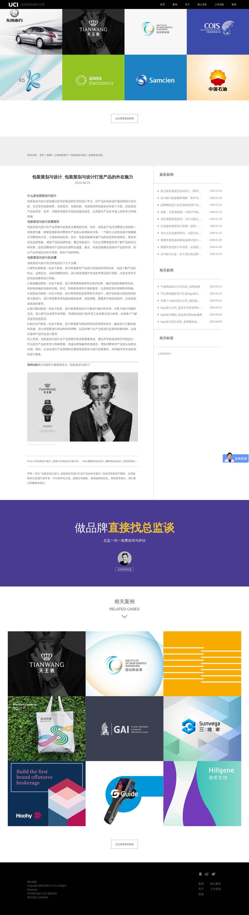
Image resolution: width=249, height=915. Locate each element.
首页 (162, 4)
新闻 (49, 155)
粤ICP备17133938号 (37, 897)
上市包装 (219, 4)
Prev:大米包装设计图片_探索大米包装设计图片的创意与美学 (58, 461)
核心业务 (202, 4)
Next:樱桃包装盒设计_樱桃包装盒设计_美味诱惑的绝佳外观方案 (116, 461)
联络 (234, 4)
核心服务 (215, 883)
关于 (187, 4)
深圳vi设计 (33, 364)
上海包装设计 (61, 155)
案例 (175, 4)
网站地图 (32, 882)
